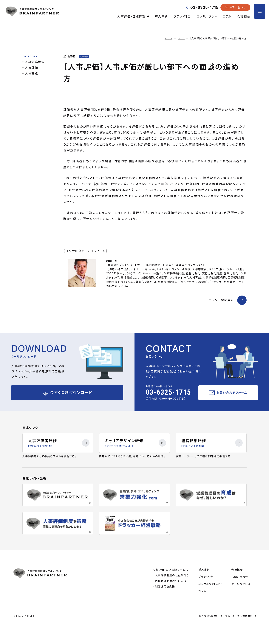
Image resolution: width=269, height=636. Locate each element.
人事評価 (31, 67)
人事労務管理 (35, 61)
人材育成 (31, 73)
